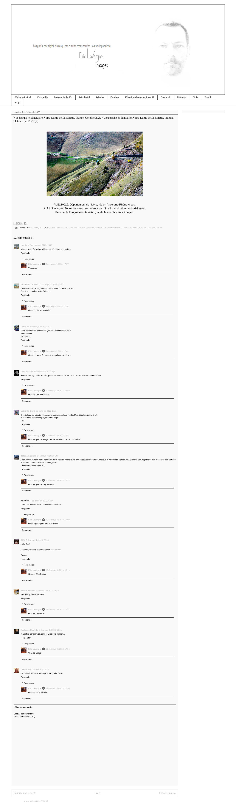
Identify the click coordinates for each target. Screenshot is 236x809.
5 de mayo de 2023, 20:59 (37, 540)
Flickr (195, 97)
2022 (53, 227)
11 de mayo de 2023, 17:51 (58, 609)
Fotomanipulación (63, 97)
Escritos (114, 97)
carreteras (73, 227)
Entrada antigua (167, 793)
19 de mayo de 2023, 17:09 (58, 520)
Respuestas (29, 259)
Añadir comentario (23, 707)
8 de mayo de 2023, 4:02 (38, 669)
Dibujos (100, 97)
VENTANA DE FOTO (30, 284)
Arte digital (84, 97)
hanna (24, 669)
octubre (136, 227)
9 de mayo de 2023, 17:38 (57, 306)
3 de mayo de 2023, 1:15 (45, 411)
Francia (98, 227)
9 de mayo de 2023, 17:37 (57, 264)
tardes (159, 227)
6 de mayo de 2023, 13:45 (47, 590)
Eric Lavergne (34, 264)
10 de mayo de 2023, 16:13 (58, 480)
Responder (26, 253)
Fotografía (42, 97)
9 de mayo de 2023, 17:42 (57, 351)
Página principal (23, 97)
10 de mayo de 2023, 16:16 (58, 570)
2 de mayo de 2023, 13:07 (41, 245)
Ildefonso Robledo (29, 630)
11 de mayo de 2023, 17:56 (58, 688)
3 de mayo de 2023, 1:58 (48, 456)
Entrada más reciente (25, 793)
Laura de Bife (27, 411)
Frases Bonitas (28, 590)
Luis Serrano (27, 371)
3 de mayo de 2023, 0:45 (44, 371)
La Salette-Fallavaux (113, 227)
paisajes (152, 227)
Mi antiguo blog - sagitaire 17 (139, 97)
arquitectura (62, 227)
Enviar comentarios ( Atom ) (36, 801)
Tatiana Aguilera (28, 456)
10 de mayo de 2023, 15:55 (58, 390)
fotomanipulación (86, 227)
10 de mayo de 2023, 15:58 (58, 435)
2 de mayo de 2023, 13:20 (51, 284)
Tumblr (208, 97)
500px (18, 102)
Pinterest (181, 97)
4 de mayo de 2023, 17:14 (41, 501)
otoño (144, 227)
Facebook (166, 97)
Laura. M (25, 326)
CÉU (23, 540)
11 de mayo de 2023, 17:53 (58, 649)
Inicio (97, 793)
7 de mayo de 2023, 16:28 (50, 630)
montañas (127, 227)
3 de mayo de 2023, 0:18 (40, 326)
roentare (25, 245)
